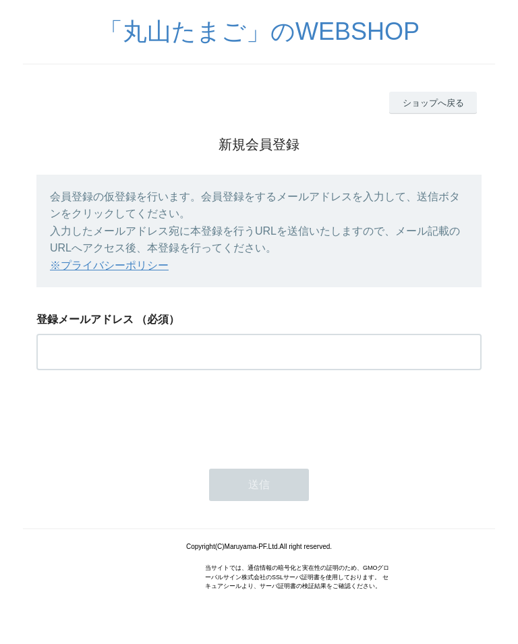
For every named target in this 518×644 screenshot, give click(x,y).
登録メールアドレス (85, 319)
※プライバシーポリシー (109, 265)
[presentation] (138, 415)
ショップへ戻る (433, 103)
